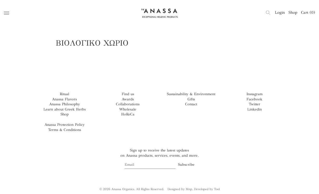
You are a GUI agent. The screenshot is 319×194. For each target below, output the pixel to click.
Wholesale (127, 109)
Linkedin (254, 109)
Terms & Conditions (64, 130)
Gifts (191, 99)
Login (280, 12)
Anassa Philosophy (64, 104)
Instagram (254, 94)
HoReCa (127, 114)
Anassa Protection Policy (64, 124)
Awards (128, 99)
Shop (293, 12)
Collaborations (128, 104)
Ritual (64, 94)
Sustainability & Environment (191, 94)
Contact (191, 104)
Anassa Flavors (64, 99)
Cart (308, 12)
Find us (128, 94)
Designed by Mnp (179, 189)
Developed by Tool (207, 189)
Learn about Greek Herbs (64, 109)
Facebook (254, 99)
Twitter (254, 104)
